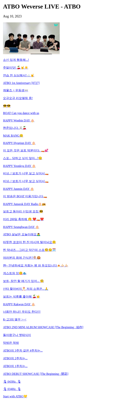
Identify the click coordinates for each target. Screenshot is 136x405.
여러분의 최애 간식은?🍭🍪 (22, 257)
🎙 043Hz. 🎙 (12, 381)
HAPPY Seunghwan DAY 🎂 (21, 227)
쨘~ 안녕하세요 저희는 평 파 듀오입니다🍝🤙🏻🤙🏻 (35, 265)
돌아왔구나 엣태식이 (17, 335)
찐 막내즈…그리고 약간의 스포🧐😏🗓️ (29, 249)
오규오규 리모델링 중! (18, 98)
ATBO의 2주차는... (15, 358)
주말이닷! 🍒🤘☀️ (15, 67)
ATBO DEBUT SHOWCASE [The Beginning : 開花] (35, 373)
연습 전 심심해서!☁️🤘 (18, 75)
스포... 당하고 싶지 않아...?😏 (22, 158)
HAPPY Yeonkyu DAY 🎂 (19, 166)
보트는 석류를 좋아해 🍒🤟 (21, 296)
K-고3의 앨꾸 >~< (14, 319)
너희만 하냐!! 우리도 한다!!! (22, 311)
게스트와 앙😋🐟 (14, 273)
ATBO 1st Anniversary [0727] (21, 83)
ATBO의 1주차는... (15, 366)
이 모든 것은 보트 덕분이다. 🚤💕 (25, 150)
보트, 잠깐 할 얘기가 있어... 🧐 (23, 281)
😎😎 (7, 105)
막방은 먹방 (11, 342)
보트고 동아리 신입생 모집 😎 (23, 211)
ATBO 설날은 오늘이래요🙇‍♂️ (21, 234)
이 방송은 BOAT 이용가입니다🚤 (25, 196)
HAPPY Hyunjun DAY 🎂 (19, 143)
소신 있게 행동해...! (16, 59)
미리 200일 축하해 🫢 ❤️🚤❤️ (23, 219)
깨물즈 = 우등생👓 (15, 90)
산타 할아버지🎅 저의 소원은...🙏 (25, 288)
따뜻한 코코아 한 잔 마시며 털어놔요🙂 (29, 242)
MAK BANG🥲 (13, 135)
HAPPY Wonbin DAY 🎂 (18, 120)
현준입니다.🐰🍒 (14, 127)
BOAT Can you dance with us (21, 113)
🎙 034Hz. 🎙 (12, 389)
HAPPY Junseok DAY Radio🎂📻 (24, 204)
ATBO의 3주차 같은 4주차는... (23, 350)
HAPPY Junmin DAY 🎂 (18, 188)
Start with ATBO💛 (15, 396)
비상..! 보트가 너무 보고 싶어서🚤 (26, 173)
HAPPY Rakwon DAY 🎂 (19, 304)
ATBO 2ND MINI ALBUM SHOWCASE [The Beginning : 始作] (43, 327)
